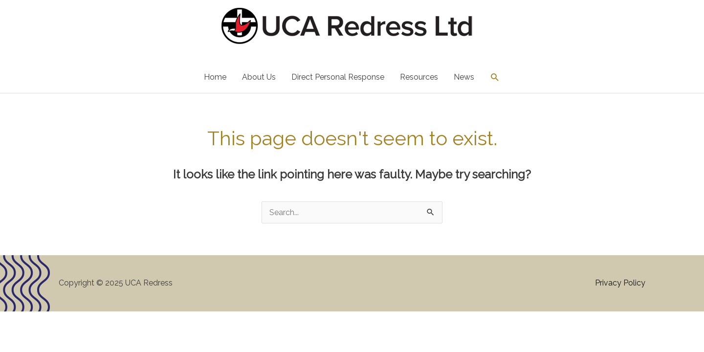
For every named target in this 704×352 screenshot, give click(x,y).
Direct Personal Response (337, 77)
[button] (495, 77)
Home (215, 77)
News (464, 77)
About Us (259, 77)
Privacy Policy (620, 282)
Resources (419, 77)
